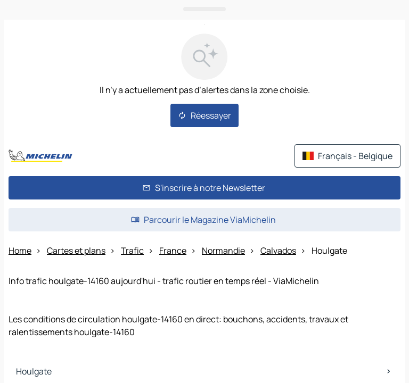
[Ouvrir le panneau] (204, 240)
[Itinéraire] (373, 214)
